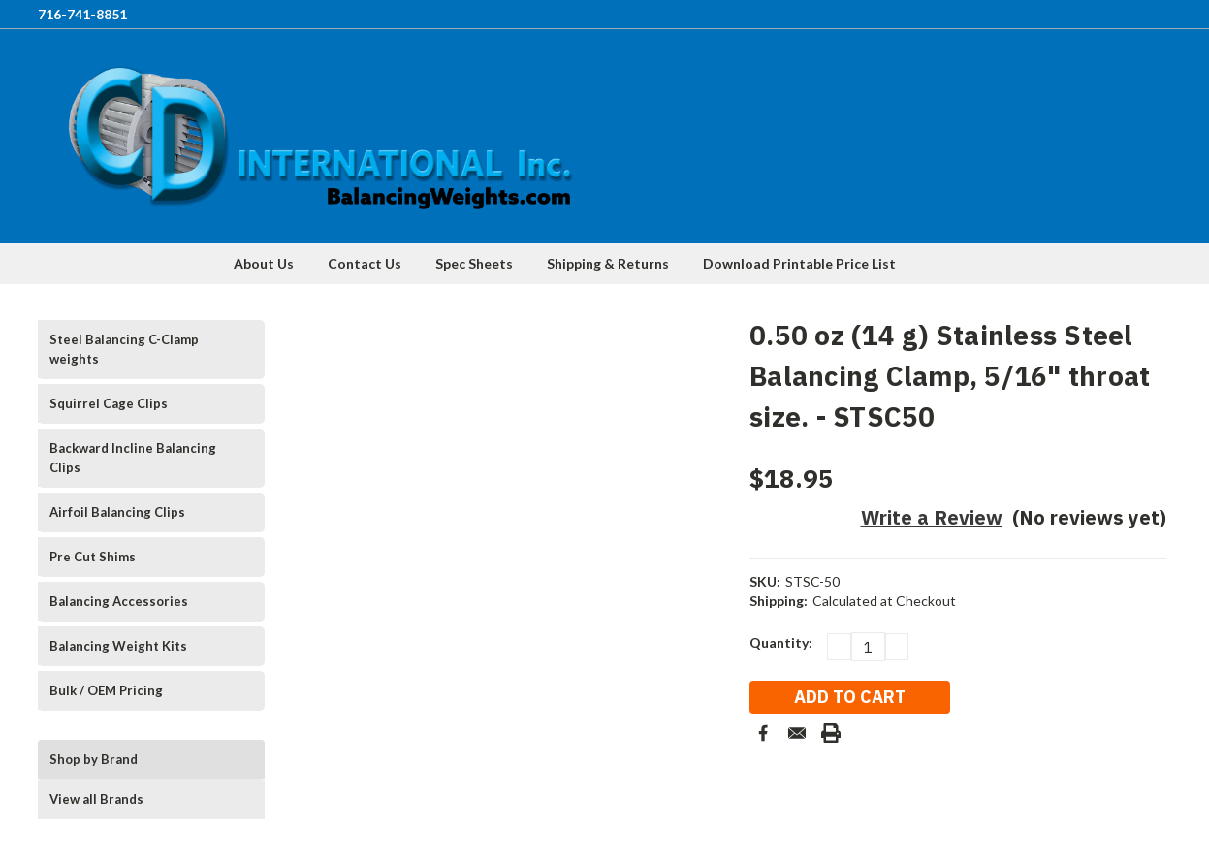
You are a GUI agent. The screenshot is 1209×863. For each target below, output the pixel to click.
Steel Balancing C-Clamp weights (124, 349)
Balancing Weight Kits (118, 646)
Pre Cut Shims (92, 556)
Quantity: (780, 642)
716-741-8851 (82, 14)
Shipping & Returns (608, 263)
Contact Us (364, 263)
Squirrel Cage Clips (108, 403)
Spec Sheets (474, 263)
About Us (264, 263)
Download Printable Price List (799, 263)
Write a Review (931, 517)
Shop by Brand (93, 759)
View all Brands (96, 799)
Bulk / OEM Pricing (106, 690)
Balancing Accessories (118, 601)
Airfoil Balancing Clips (117, 512)
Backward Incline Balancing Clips (132, 457)
